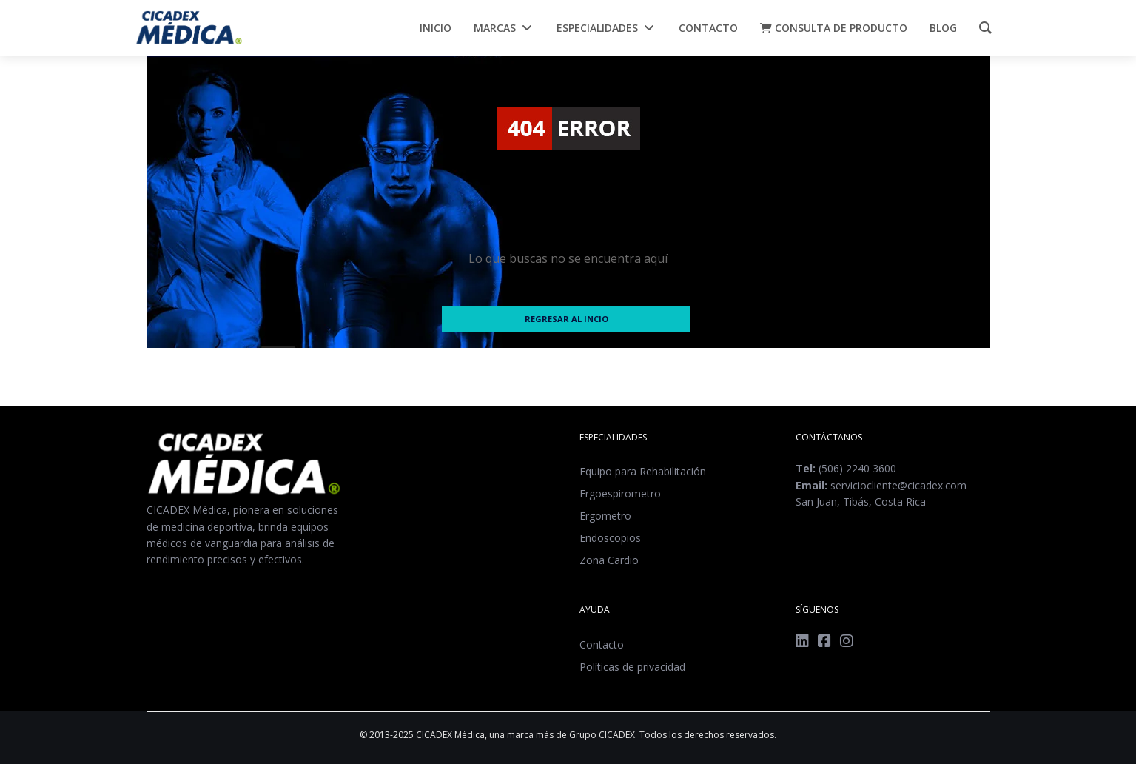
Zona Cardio (609, 560)
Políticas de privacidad (632, 667)
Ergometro (605, 516)
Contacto (601, 644)
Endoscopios (610, 538)
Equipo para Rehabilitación (642, 471)
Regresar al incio (566, 318)
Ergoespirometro (620, 493)
